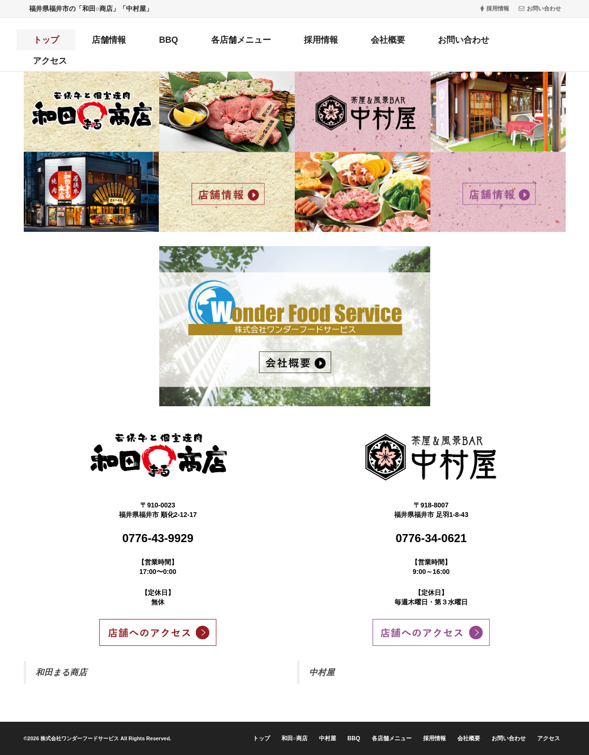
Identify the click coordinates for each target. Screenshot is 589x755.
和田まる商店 (61, 672)
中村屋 (322, 672)
